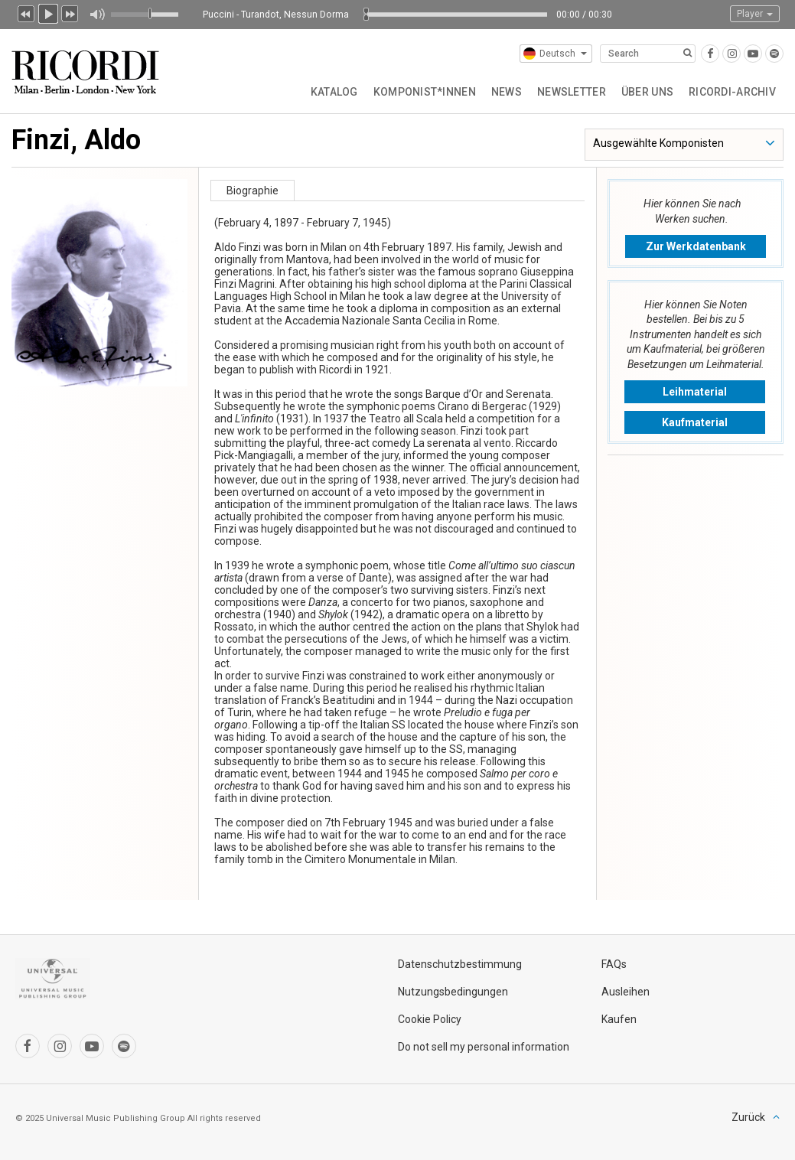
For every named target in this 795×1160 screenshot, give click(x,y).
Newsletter (571, 92)
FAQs (614, 964)
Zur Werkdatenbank (696, 246)
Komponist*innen (424, 92)
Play (48, 12)
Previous (26, 12)
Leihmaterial (695, 392)
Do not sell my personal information (483, 1047)
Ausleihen (625, 992)
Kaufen (619, 1019)
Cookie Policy (429, 1019)
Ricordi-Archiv (732, 92)
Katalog (334, 92)
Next (70, 12)
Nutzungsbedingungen (453, 992)
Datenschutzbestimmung (460, 964)
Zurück (748, 1117)
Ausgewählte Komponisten (658, 143)
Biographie (252, 190)
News (506, 92)
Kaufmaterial (695, 422)
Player (755, 13)
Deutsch (555, 53)
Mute (96, 14)
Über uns (647, 92)
